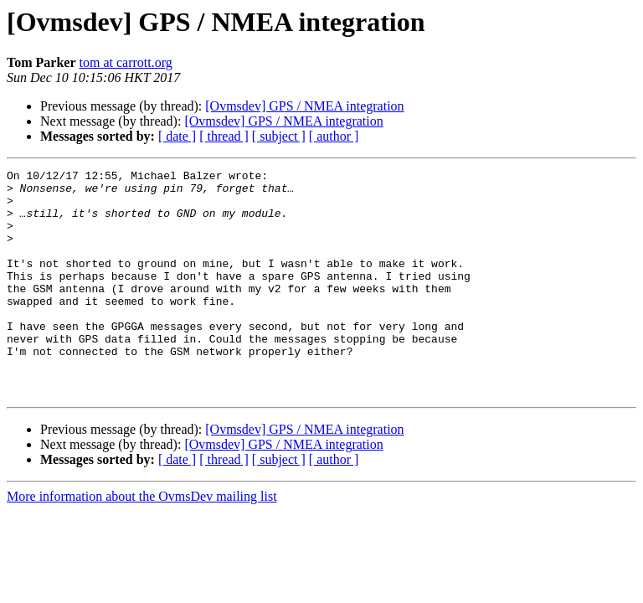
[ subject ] (279, 136)
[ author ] (334, 136)
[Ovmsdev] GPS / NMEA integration (304, 106)
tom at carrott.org (126, 62)
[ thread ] (224, 136)
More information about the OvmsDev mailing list (142, 541)
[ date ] (177, 136)
